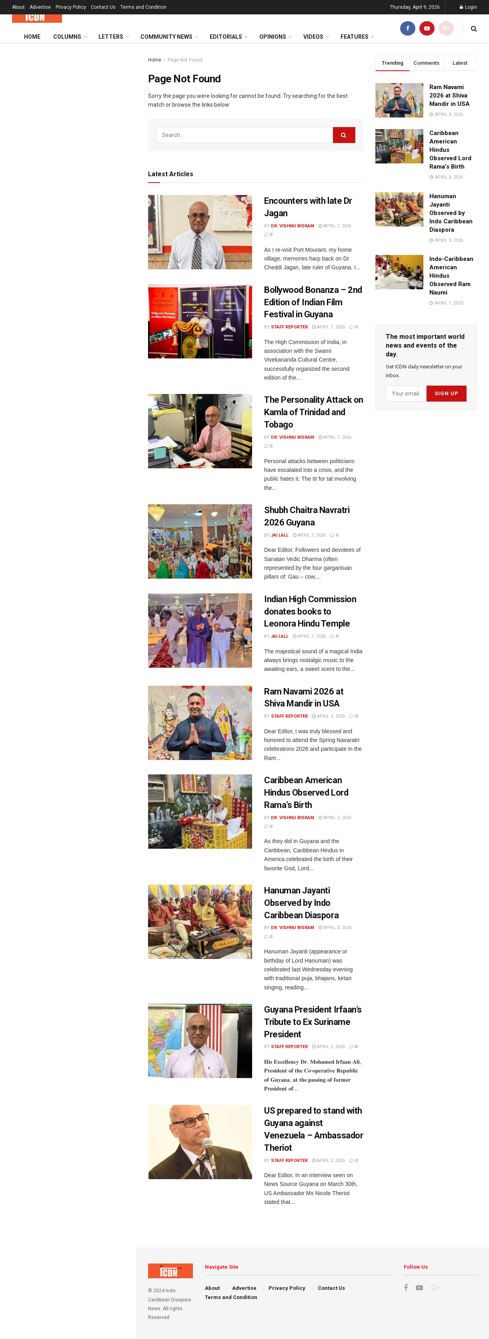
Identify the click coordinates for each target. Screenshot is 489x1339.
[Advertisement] (68, 316)
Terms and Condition (143, 7)
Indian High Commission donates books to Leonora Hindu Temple (310, 611)
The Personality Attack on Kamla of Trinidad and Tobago (313, 412)
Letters (110, 37)
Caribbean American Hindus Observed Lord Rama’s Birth (306, 792)
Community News (166, 37)
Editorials (226, 37)
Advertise (40, 7)
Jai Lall (280, 535)
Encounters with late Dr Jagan (55, 107)
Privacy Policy (71, 7)
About (18, 7)
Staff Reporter (289, 327)
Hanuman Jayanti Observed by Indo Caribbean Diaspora (301, 902)
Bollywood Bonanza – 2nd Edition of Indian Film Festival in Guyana (313, 302)
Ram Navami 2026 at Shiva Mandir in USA (449, 95)
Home (32, 37)
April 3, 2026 (328, 716)
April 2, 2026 (328, 1046)
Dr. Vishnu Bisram (292, 226)
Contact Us (103, 7)
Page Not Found (185, 60)
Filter (117, 51)
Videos (313, 37)
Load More (67, 741)
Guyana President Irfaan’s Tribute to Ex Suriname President (313, 1022)
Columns (67, 37)
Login (468, 7)
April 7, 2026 (335, 226)
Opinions (272, 37)
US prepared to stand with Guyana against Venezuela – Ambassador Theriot (85, 615)
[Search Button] (344, 135)
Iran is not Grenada (65, 653)
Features (355, 37)
